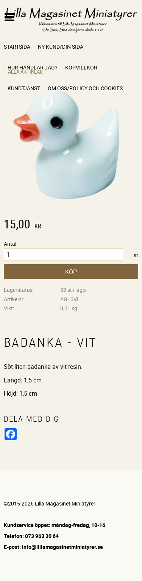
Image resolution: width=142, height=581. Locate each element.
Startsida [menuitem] (17, 46)
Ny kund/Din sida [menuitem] (60, 46)
